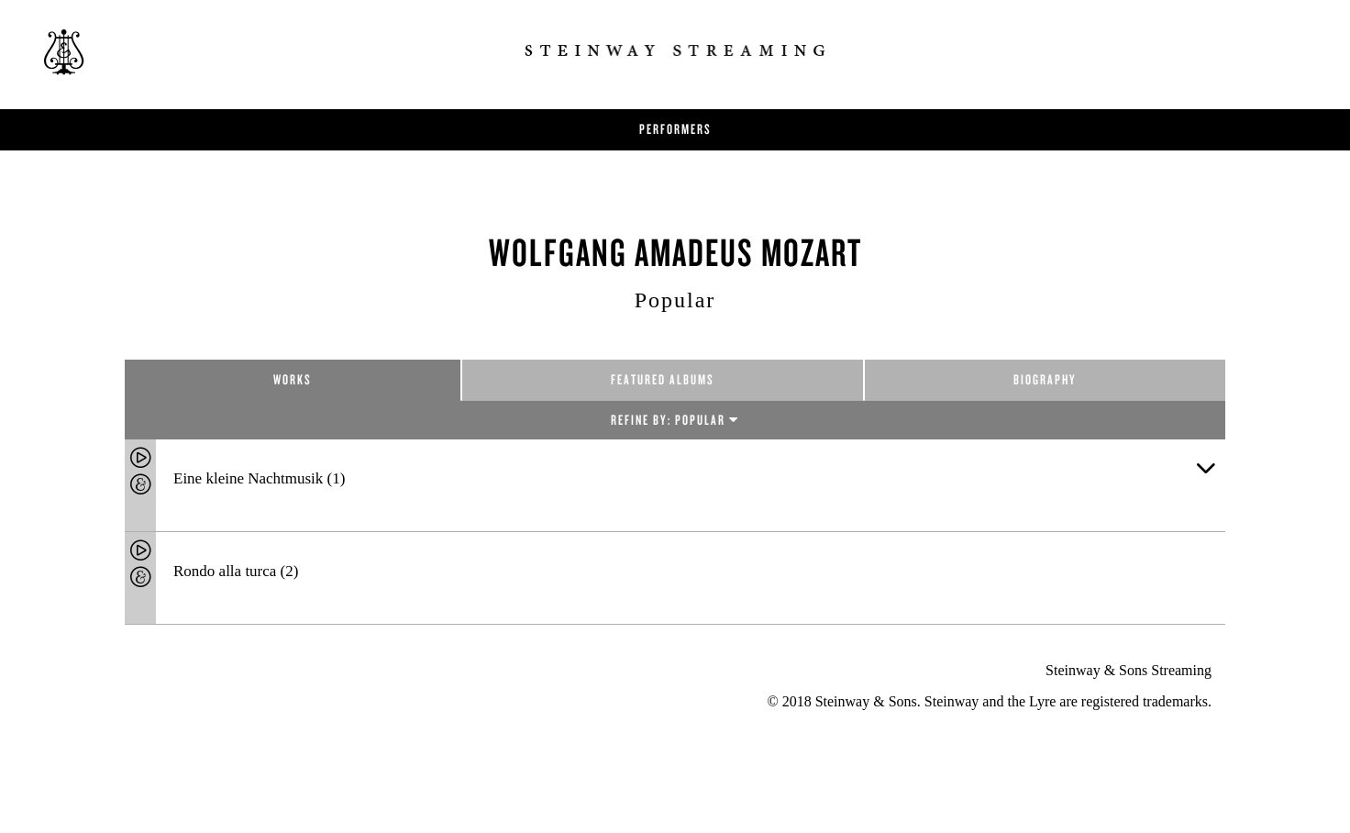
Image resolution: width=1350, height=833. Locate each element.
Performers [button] (675, 129)
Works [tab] (292, 379)
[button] (1205, 466)
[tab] (675, 485)
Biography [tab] (1045, 379)
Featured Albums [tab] (662, 379)
